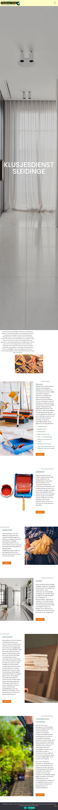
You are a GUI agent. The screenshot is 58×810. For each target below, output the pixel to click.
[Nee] (55, 806)
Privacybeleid (31, 807)
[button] (55, 2)
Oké (25, 807)
